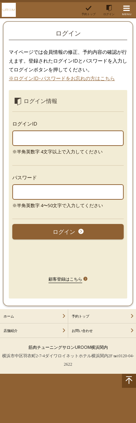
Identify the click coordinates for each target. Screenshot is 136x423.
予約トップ (80, 316)
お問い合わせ (82, 330)
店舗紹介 (11, 330)
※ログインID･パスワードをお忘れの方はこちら (62, 78)
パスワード (24, 177)
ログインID (24, 123)
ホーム (9, 316)
